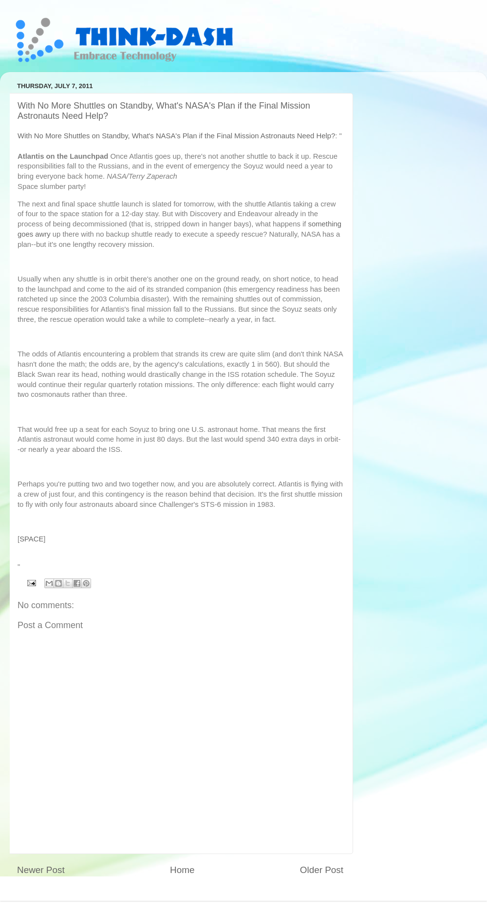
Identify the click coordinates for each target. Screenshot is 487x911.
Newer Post (41, 870)
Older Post (321, 870)
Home (182, 870)
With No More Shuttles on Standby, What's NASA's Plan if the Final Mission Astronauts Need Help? (176, 136)
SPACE (31, 539)
